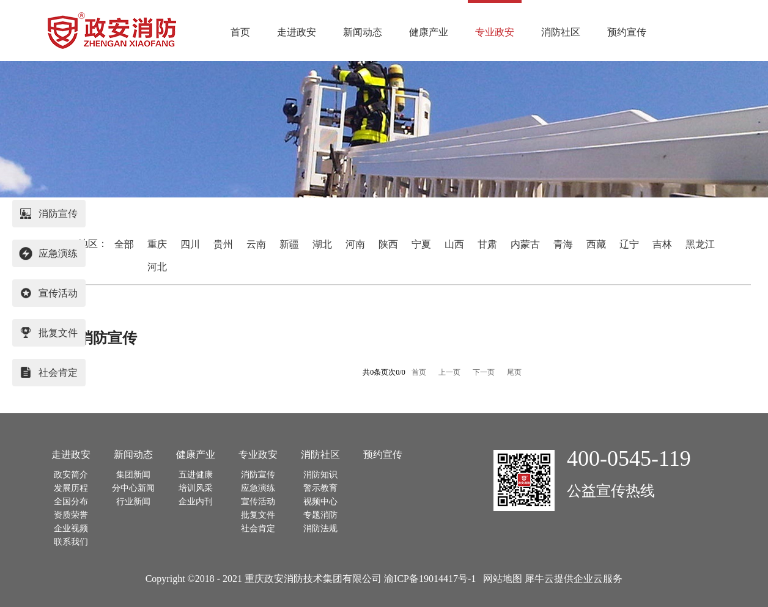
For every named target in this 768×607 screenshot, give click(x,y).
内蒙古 (525, 244)
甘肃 (487, 244)
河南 (355, 244)
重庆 (157, 244)
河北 (157, 267)
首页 (240, 32)
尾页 (514, 372)
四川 (190, 244)
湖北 (322, 244)
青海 (563, 244)
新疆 (289, 244)
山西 (454, 244)
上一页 (449, 372)
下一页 (484, 372)
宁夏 (421, 244)
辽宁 (629, 244)
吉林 (662, 244)
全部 (124, 244)
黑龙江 (700, 244)
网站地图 (500, 578)
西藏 (596, 244)
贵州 (223, 244)
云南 (256, 244)
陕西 (388, 244)
